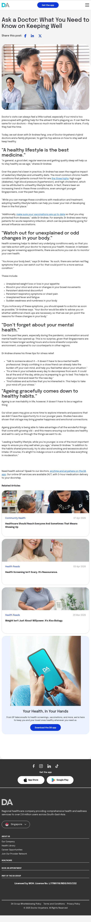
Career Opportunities (12, 856)
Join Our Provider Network (14, 860)
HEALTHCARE (7, 867)
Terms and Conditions (54, 911)
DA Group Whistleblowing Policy (26, 911)
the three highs (60, 178)
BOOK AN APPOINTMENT (12, 875)
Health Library (8, 852)
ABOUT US (6, 843)
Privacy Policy (73, 911)
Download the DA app (45, 728)
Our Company (8, 848)
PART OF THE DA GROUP (11, 882)
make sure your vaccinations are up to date (40, 214)
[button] (31, 780)
